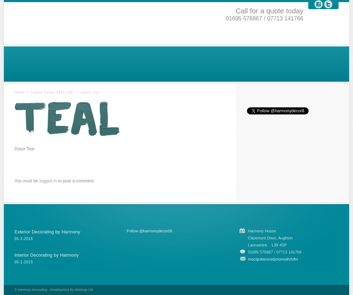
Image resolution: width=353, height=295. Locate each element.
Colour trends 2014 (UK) (52, 92)
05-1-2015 (23, 262)
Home (19, 92)
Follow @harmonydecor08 (149, 231)
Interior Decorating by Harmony (46, 255)
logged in (48, 180)
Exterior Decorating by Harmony (47, 231)
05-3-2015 (23, 239)
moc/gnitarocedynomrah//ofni (273, 259)
